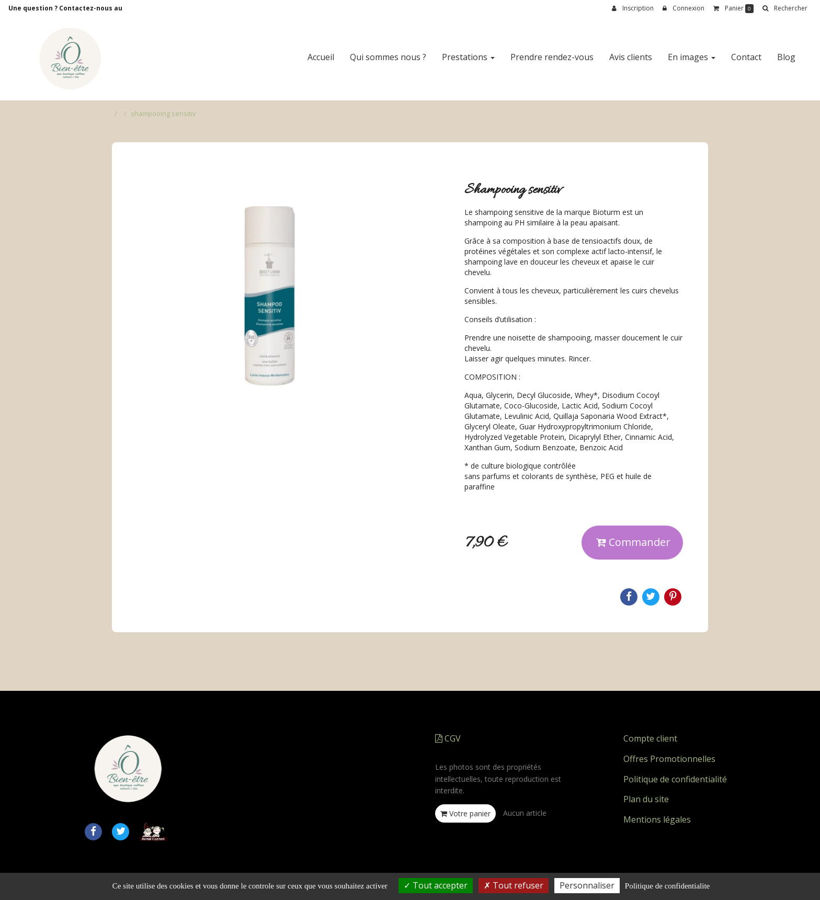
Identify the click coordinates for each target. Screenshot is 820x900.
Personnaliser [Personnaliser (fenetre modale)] (587, 885)
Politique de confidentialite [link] (667, 886)
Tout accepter (436, 885)
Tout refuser (513, 885)
